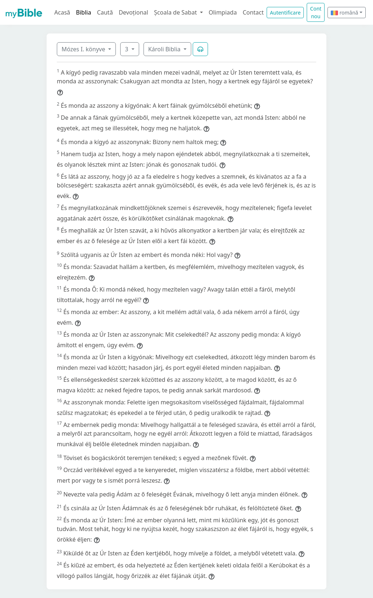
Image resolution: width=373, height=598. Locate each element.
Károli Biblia (165, 49)
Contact (253, 12)
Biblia (83, 12)
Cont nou (315, 12)
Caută (105, 12)
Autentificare (285, 12)
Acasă (62, 12)
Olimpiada (223, 12)
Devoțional (133, 12)
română (344, 12)
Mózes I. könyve (84, 49)
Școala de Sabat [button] (176, 12)
